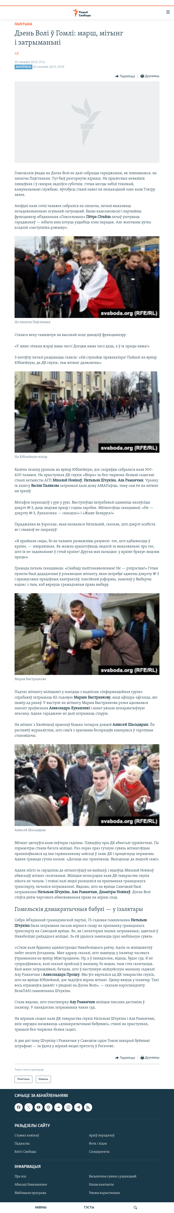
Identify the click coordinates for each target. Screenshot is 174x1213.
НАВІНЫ (40, 1207)
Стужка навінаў (27, 1135)
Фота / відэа (98, 1143)
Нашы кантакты (101, 1185)
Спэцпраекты (99, 1152)
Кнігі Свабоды (25, 1152)
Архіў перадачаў (101, 1135)
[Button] (125, 76)
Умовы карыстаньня (104, 1193)
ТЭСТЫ (89, 1207)
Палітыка (23, 24)
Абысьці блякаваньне (31, 1185)
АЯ (17, 53)
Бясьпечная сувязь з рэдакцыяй (112, 1176)
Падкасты (22, 1143)
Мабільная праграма (30, 1193)
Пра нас (21, 1176)
